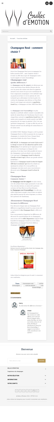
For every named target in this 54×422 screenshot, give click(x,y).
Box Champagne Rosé (28, 222)
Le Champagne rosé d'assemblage (22, 202)
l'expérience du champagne (16, 387)
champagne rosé (27, 296)
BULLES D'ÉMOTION (13, 384)
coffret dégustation (29, 231)
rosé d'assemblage (37, 299)
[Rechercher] (27, 33)
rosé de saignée (30, 298)
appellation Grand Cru (25, 106)
